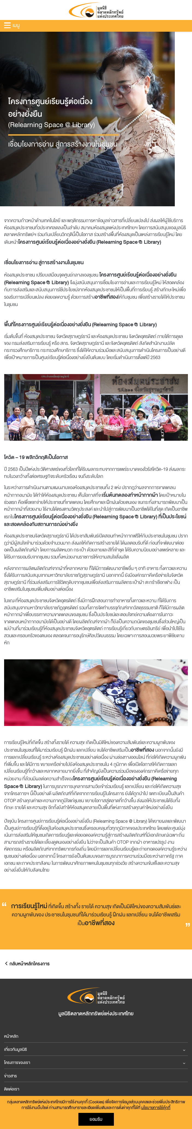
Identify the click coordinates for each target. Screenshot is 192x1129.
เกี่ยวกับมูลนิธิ (15, 1049)
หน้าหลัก (11, 1036)
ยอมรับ (96, 1119)
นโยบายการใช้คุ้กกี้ (155, 1108)
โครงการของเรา (17, 1062)
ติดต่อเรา (11, 1089)
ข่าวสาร (10, 1076)
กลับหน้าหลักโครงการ (27, 964)
